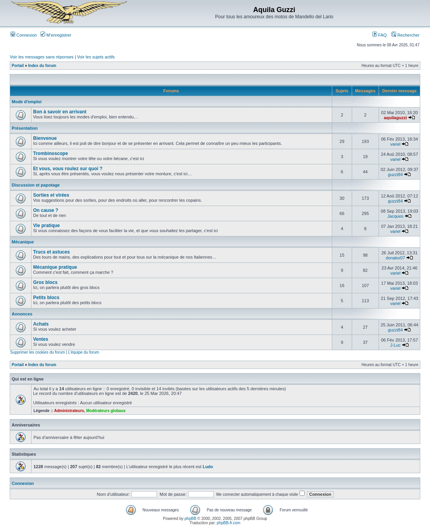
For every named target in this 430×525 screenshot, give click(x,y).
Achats (41, 324)
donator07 (395, 257)
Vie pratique (46, 225)
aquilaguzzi (395, 117)
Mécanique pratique (55, 267)
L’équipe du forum (83, 352)
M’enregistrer (56, 35)
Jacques (396, 216)
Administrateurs (69, 411)
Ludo (208, 466)
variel (395, 144)
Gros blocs (45, 282)
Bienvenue (45, 138)
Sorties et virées (51, 195)
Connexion (24, 35)
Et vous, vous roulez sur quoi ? (67, 168)
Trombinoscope (50, 153)
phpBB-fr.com (229, 523)
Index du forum (42, 65)
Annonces (22, 314)
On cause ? (45, 210)
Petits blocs (46, 297)
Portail (18, 65)
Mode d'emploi (27, 101)
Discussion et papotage (36, 185)
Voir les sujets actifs (96, 57)
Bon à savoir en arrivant (59, 112)
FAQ (379, 35)
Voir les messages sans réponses (42, 57)
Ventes (40, 339)
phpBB (190, 518)
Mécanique (23, 242)
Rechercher (405, 35)
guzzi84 (395, 174)
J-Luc (395, 345)
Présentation (25, 128)
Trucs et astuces (51, 252)
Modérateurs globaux (105, 411)
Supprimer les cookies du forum (37, 352)
